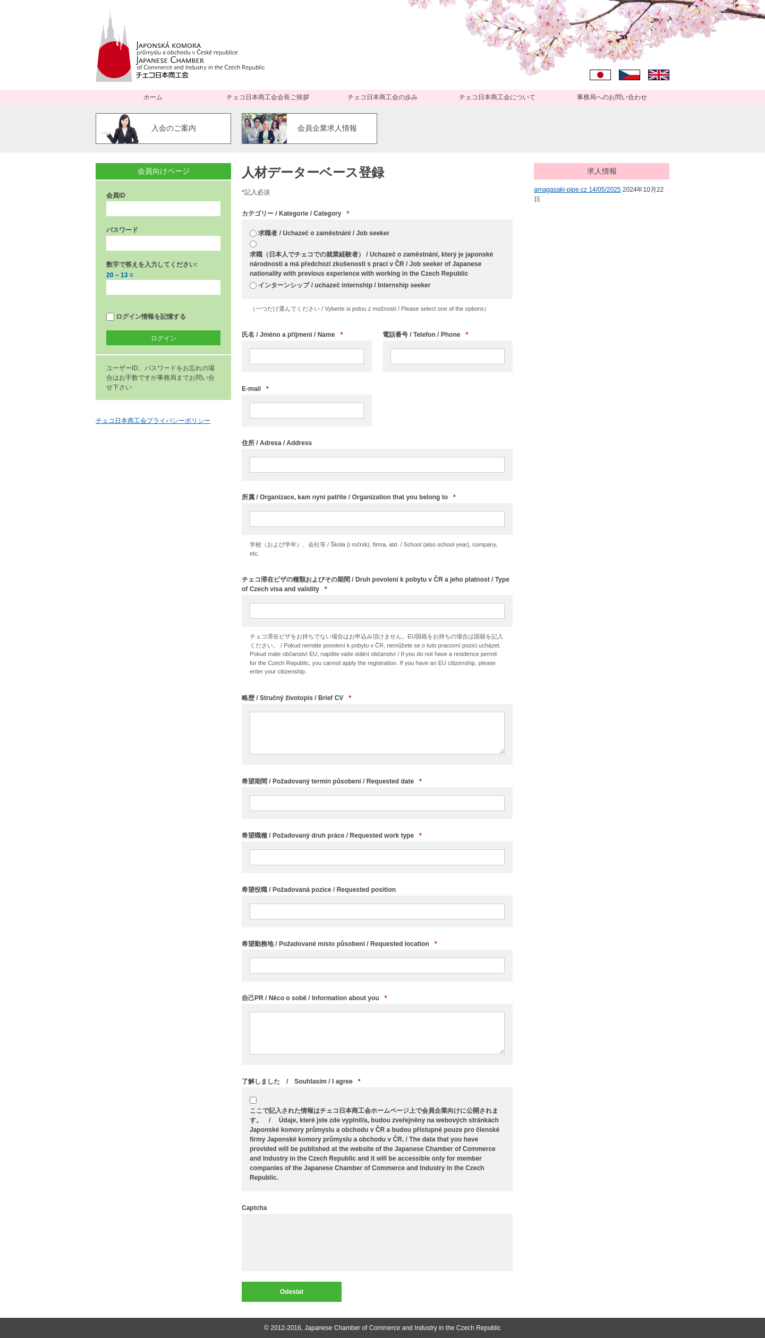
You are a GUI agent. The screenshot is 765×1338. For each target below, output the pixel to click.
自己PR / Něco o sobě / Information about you (314, 998)
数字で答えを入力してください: (152, 264)
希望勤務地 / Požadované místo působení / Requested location (339, 944)
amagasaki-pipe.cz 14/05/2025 (577, 189)
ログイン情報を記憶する (146, 317)
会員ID (115, 195)
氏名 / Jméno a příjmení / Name (292, 334)
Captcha (254, 1208)
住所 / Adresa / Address (277, 443)
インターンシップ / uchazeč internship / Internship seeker (344, 285)
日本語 (600, 75)
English (658, 75)
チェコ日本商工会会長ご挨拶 (267, 97)
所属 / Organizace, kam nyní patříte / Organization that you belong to (349, 497)
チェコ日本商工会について (497, 97)
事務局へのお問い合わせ (612, 97)
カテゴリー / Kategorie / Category (295, 213)
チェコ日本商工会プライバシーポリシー (153, 420)
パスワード (122, 230)
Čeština (629, 75)
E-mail (255, 389)
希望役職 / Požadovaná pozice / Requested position (319, 889)
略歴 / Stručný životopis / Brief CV (296, 698)
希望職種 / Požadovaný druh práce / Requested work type (332, 835)
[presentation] (330, 1242)
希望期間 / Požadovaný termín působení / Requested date (332, 781)
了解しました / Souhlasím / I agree (301, 1081)
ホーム (153, 97)
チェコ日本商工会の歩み (382, 97)
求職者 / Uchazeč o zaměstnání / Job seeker (323, 233)
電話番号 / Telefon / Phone (425, 334)
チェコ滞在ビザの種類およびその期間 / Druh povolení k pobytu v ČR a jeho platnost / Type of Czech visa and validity (375, 585)
